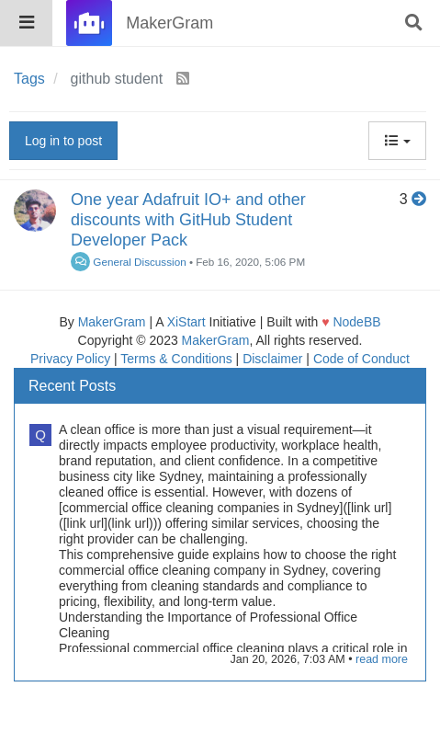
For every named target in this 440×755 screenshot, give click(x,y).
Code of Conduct (361, 358)
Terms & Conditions (175, 358)
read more (381, 659)
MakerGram (112, 322)
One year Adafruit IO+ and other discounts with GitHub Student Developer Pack (188, 219)
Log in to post (63, 140)
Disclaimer (272, 358)
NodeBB (356, 322)
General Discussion (128, 262)
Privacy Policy (70, 358)
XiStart (186, 322)
